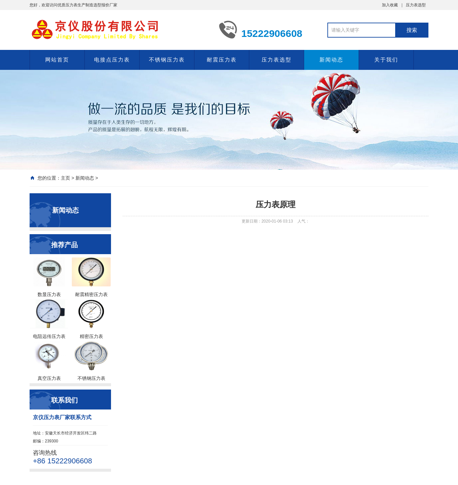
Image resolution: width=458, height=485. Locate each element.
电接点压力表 (112, 60)
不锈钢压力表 (167, 60)
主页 (65, 178)
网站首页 (57, 60)
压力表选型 (416, 5)
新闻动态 (331, 60)
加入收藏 (390, 5)
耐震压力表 (222, 60)
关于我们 (386, 60)
